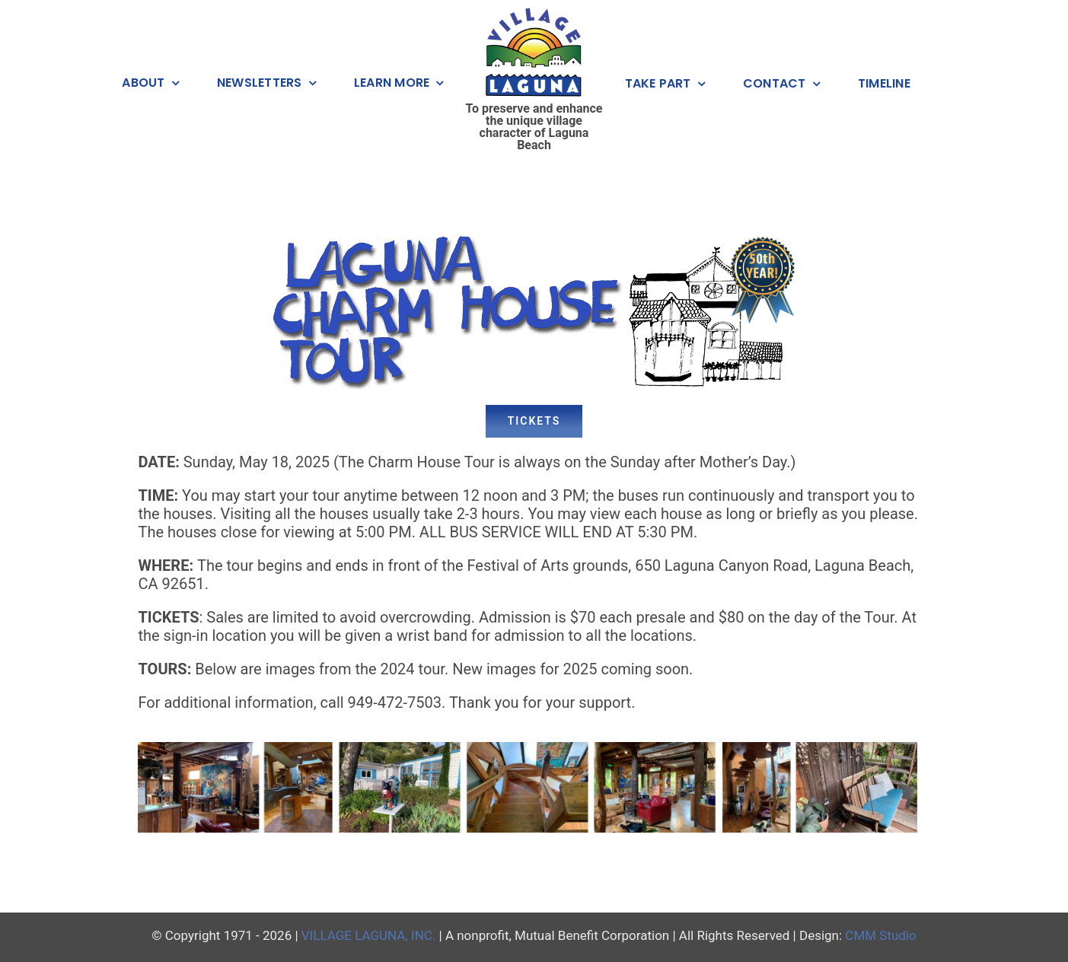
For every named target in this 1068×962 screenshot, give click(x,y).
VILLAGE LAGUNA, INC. (368, 935)
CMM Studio (880, 935)
